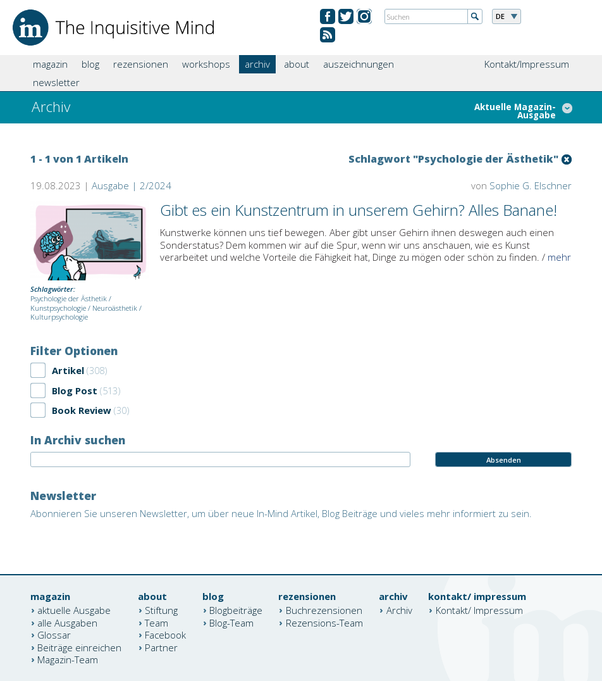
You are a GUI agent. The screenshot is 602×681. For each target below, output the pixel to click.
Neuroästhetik (114, 308)
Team (156, 622)
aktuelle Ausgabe (74, 610)
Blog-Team (231, 622)
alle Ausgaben (67, 622)
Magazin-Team (67, 659)
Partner (161, 646)
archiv (257, 64)
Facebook (165, 634)
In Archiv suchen (77, 439)
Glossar (54, 634)
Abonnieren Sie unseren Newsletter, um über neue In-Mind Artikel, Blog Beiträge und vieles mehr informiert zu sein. (281, 513)
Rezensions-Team (324, 622)
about (296, 64)
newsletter (56, 82)
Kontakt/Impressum (526, 64)
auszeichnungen (358, 64)
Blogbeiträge (235, 610)
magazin (50, 64)
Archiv (399, 610)
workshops (206, 64)
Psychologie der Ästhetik (68, 298)
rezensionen (140, 64)
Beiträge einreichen (79, 646)
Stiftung (161, 610)
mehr (559, 257)
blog (90, 64)
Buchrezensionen (324, 610)
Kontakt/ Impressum (479, 610)
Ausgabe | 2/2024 (131, 185)
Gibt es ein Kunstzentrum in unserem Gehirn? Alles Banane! (358, 209)
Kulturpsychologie (59, 317)
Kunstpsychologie (58, 308)
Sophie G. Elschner (530, 185)
